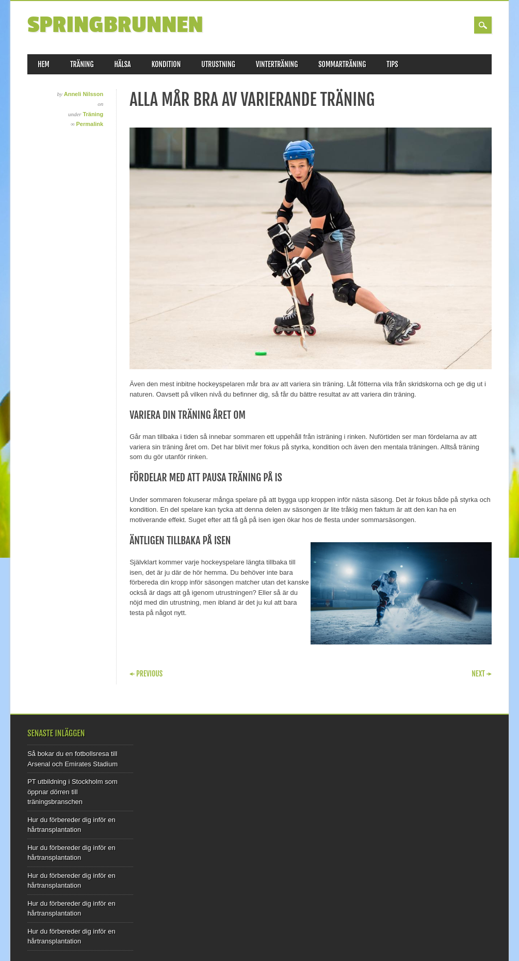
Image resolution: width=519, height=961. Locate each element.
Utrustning (218, 64)
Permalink (90, 124)
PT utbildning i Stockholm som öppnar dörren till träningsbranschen (72, 792)
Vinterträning (277, 64)
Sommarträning (342, 64)
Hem (44, 64)
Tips (392, 64)
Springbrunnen (115, 25)
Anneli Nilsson (83, 94)
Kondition (166, 64)
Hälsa (122, 64)
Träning (82, 64)
